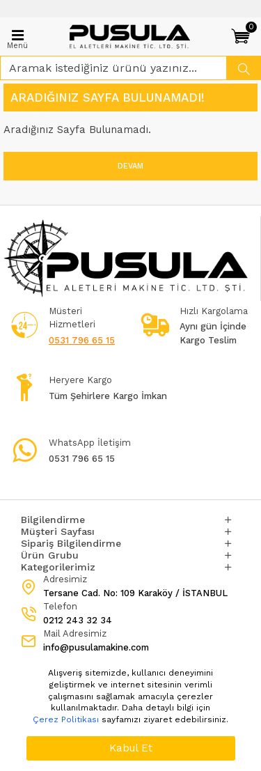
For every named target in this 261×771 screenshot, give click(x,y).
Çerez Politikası (66, 719)
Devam (130, 166)
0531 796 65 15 (82, 340)
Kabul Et (130, 748)
